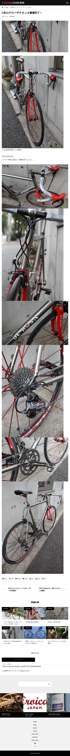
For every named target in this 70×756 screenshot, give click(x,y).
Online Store (35, 740)
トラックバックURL (6, 664)
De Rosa (11, 16)
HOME (35, 721)
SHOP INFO (35, 734)
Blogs (35, 725)
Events (35, 731)
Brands (35, 728)
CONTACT (35, 737)
